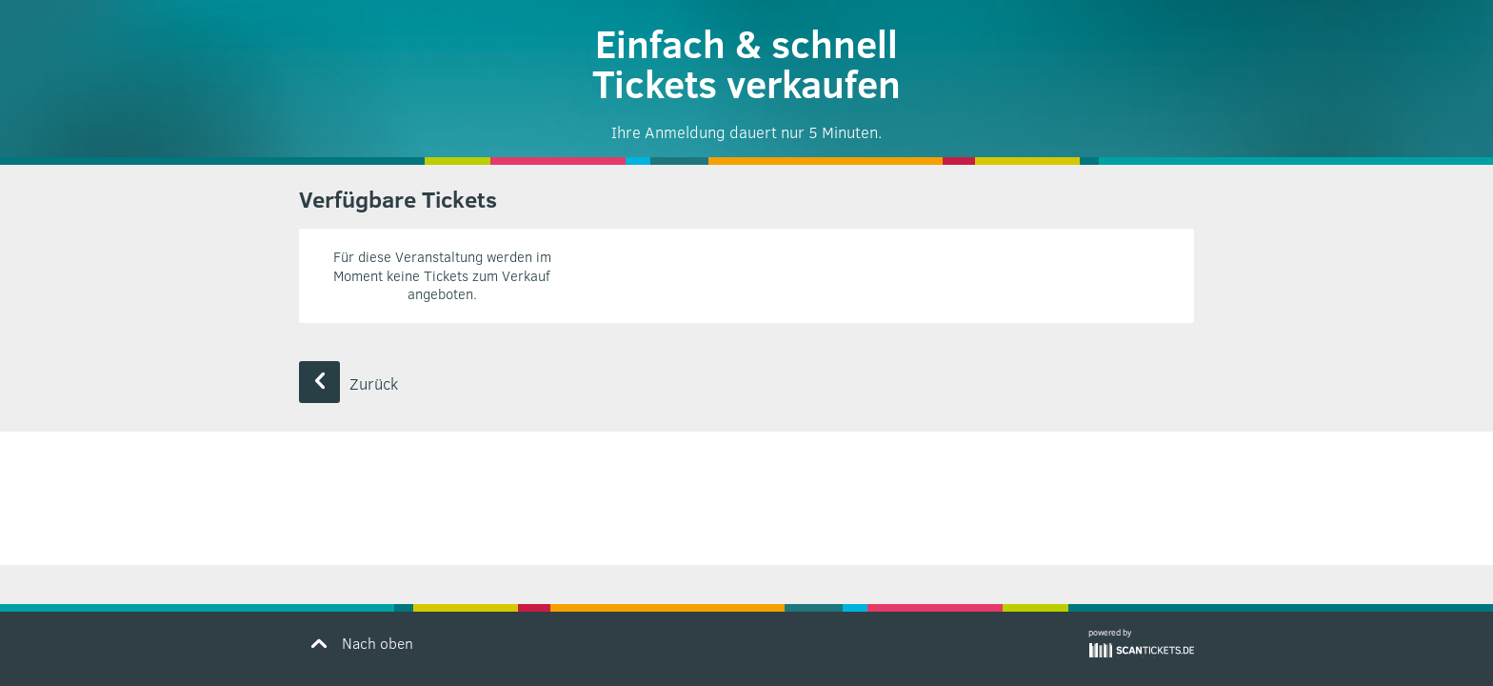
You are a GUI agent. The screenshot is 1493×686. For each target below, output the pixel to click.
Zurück (348, 383)
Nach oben (358, 642)
